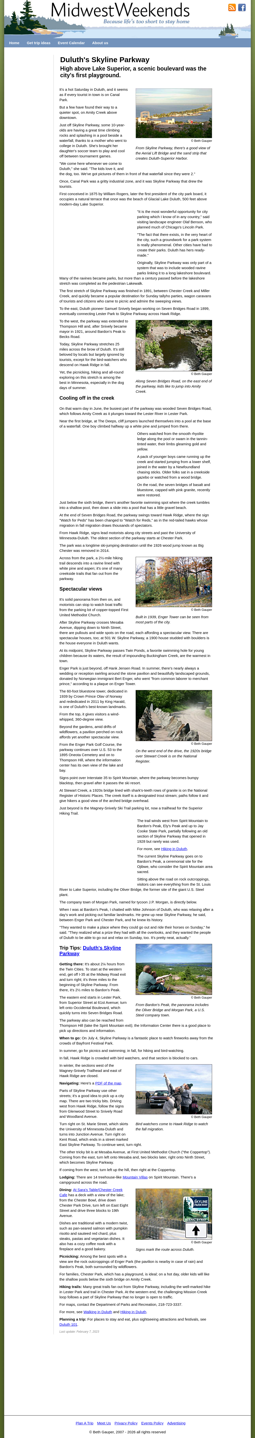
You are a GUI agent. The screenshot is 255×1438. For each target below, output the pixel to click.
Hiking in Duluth (174, 849)
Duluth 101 (68, 1324)
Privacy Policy (125, 1423)
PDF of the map (108, 1083)
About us (100, 43)
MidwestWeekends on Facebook (242, 8)
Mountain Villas (135, 1177)
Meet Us (104, 1423)
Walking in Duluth (97, 1312)
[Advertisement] (29, 129)
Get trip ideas (39, 43)
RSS (232, 8)
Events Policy (152, 1423)
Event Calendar (71, 43)
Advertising (176, 1423)
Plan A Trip (84, 1423)
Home (14, 43)
